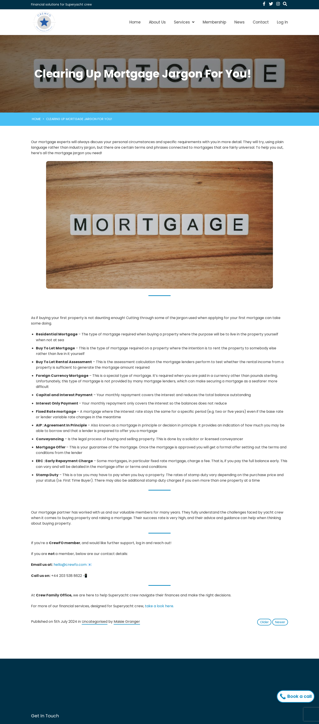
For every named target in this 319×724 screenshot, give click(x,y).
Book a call (297, 696)
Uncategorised (94, 621)
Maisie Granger (127, 621)
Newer (280, 622)
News (239, 22)
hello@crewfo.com (70, 564)
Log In (282, 22)
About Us (157, 22)
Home (135, 22)
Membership (214, 22)
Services (182, 22)
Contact (261, 22)
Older (264, 622)
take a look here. (159, 606)
